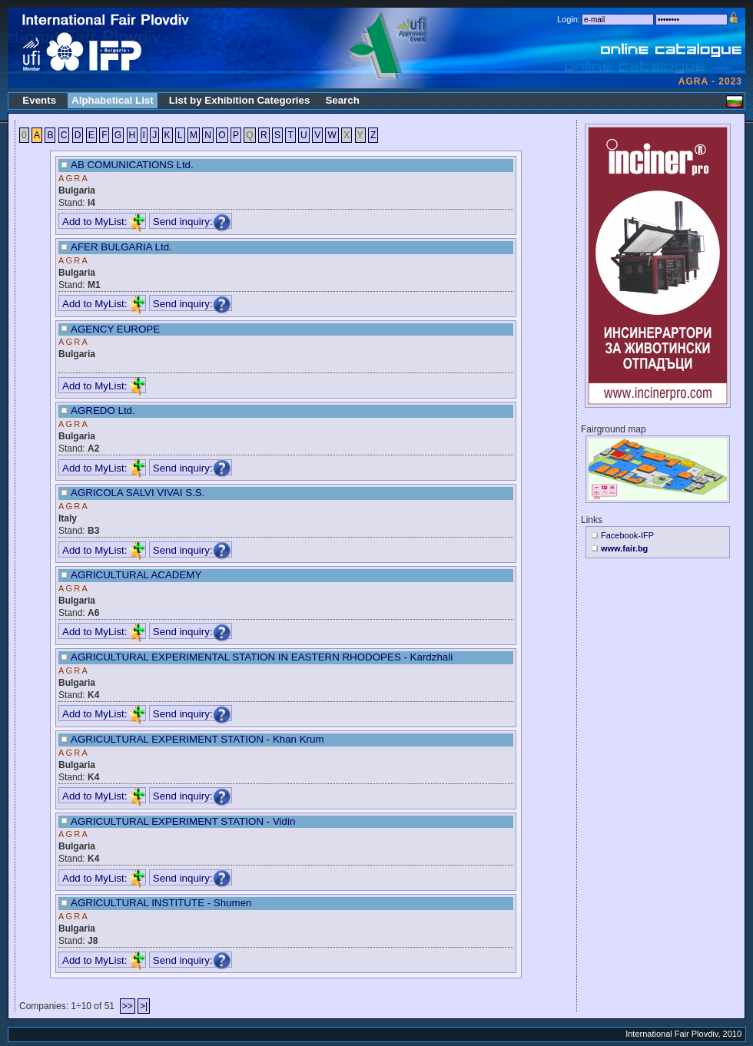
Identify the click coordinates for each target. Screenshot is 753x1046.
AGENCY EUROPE (115, 329)
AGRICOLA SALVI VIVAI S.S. (137, 492)
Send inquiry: (192, 222)
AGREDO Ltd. (103, 410)
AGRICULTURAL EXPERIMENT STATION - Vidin (183, 821)
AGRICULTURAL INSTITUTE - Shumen (161, 903)
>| (144, 1006)
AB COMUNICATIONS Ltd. (132, 164)
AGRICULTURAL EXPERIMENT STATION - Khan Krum (197, 739)
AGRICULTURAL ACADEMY (136, 575)
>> (127, 1006)
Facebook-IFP (627, 535)
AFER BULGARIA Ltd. (121, 247)
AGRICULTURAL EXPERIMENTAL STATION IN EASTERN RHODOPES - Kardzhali (262, 657)
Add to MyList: (103, 222)
